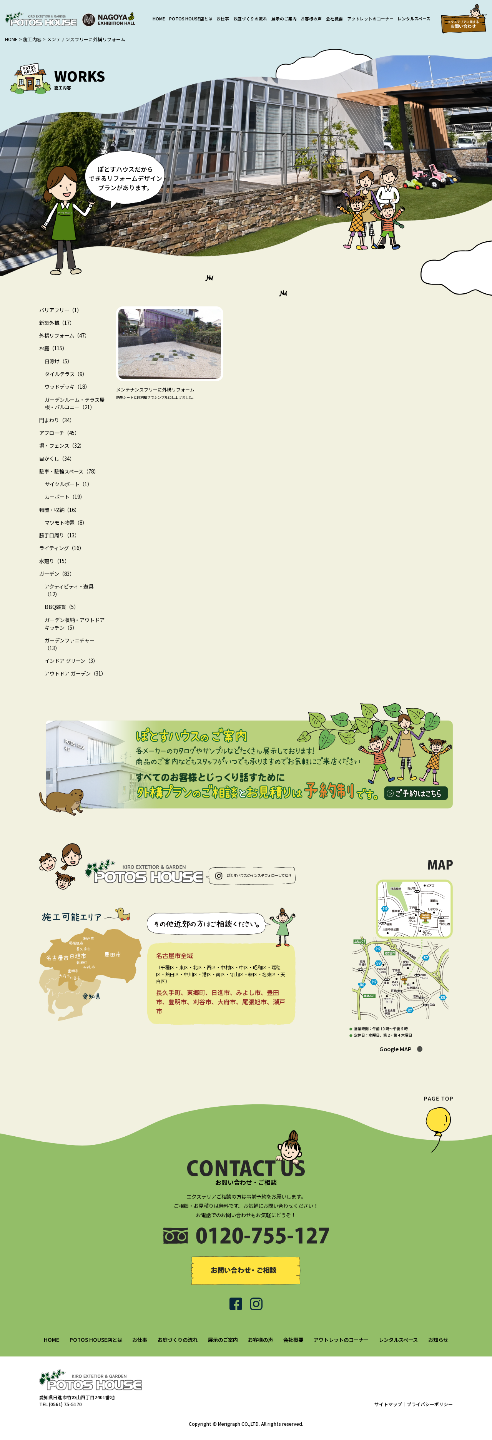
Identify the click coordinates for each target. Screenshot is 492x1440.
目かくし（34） (57, 458)
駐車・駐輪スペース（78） (69, 471)
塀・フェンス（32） (62, 445)
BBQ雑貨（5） (62, 606)
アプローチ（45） (59, 433)
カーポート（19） (65, 496)
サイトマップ (388, 1404)
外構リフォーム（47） (64, 335)
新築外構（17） (57, 322)
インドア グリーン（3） (71, 660)
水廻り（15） (54, 561)
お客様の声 (311, 19)
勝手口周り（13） (59, 535)
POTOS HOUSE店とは (191, 19)
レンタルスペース (413, 19)
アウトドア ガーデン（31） (75, 673)
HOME (159, 19)
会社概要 (334, 19)
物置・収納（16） (59, 509)
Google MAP (395, 1049)
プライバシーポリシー (430, 1404)
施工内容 (32, 39)
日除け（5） (58, 361)
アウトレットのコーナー (370, 19)
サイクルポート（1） (68, 484)
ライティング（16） (61, 548)
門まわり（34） (57, 420)
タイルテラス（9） (66, 374)
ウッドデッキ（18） (67, 386)
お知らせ (438, 1339)
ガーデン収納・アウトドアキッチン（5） (75, 623)
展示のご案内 (284, 19)
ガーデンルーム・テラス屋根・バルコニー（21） (75, 403)
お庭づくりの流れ (250, 19)
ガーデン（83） (57, 573)
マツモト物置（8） (66, 522)
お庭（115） (53, 348)
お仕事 (222, 19)
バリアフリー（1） (60, 310)
